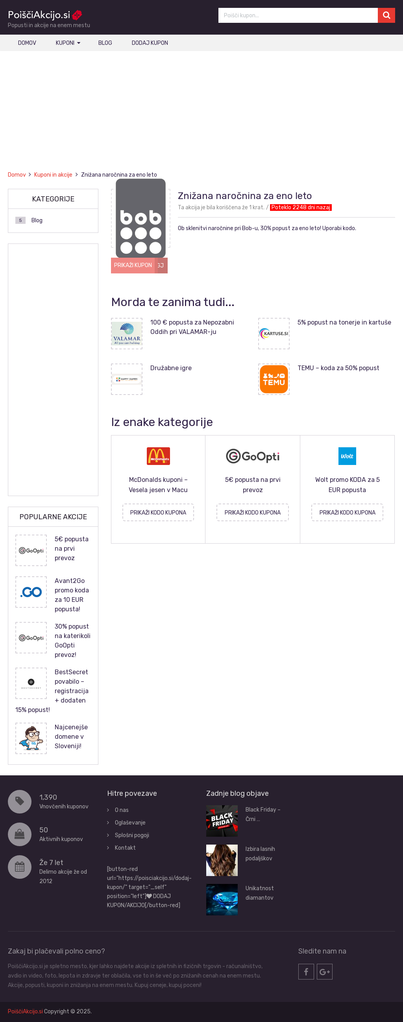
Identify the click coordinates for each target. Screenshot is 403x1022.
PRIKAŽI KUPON (133, 265)
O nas (122, 810)
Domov (27, 43)
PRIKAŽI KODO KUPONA (158, 512)
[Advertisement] (201, 117)
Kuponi (65, 43)
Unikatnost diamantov (260, 893)
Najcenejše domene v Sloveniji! (71, 736)
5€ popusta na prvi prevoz (72, 548)
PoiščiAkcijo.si (25, 1011)
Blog (105, 43)
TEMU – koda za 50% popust (338, 368)
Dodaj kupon (150, 43)
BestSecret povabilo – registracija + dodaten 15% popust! (52, 691)
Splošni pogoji (132, 835)
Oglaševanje (130, 822)
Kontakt (125, 848)
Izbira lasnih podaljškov (260, 854)
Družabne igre (171, 368)
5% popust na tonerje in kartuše (344, 322)
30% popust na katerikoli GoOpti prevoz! (73, 641)
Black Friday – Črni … (263, 814)
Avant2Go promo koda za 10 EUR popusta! (72, 595)
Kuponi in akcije (53, 175)
